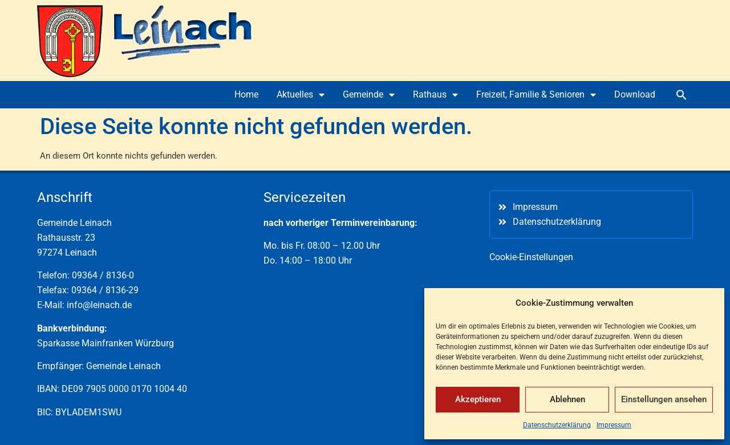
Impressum (614, 425)
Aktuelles (301, 94)
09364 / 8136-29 (105, 290)
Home (246, 94)
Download (634, 94)
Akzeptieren (478, 399)
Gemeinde (369, 94)
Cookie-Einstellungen (531, 257)
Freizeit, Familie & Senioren (536, 94)
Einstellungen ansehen (664, 399)
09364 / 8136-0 (103, 275)
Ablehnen (567, 399)
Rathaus (435, 94)
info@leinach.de (99, 305)
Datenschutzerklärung (557, 425)
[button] (681, 94)
